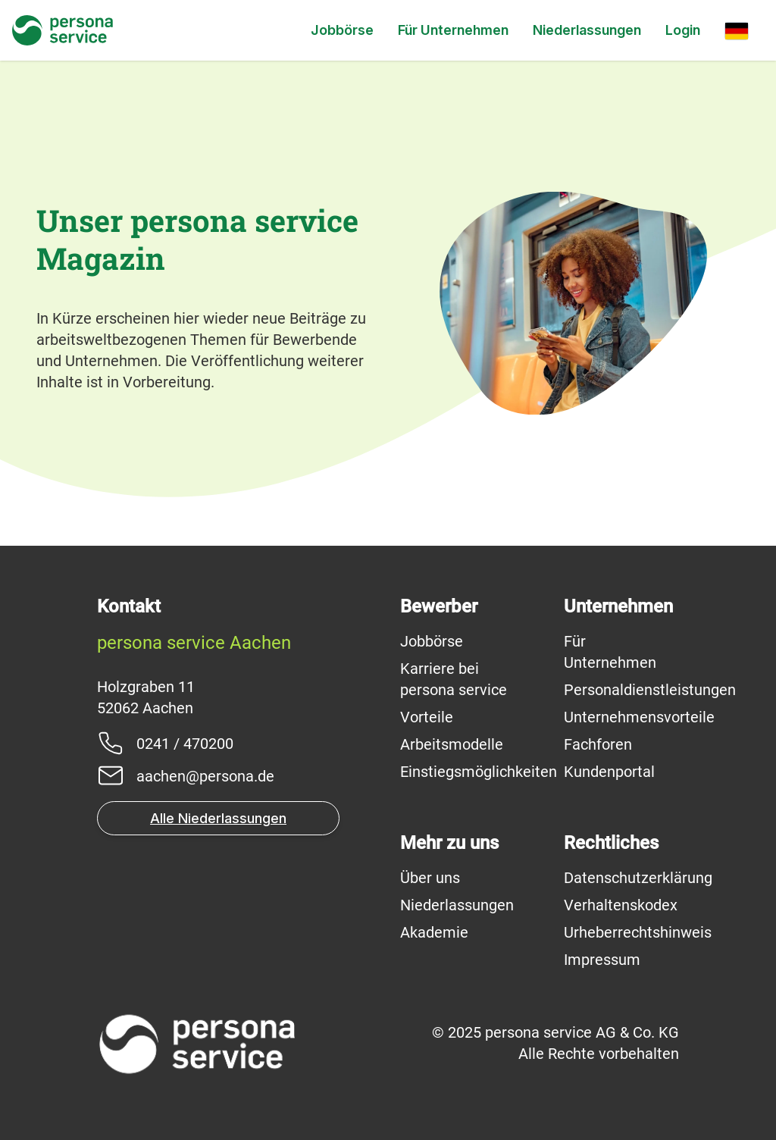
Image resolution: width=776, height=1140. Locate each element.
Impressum (602, 960)
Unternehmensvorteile (639, 717)
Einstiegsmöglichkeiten (478, 772)
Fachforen (598, 744)
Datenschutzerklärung (638, 878)
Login (682, 30)
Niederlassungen (587, 30)
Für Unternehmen (453, 30)
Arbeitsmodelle (451, 744)
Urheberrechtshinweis (638, 932)
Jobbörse (342, 30)
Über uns (430, 878)
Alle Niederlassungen (218, 818)
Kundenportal (609, 772)
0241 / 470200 (184, 743)
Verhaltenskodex (620, 905)
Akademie (434, 932)
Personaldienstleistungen (650, 690)
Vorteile (426, 717)
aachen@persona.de (205, 776)
